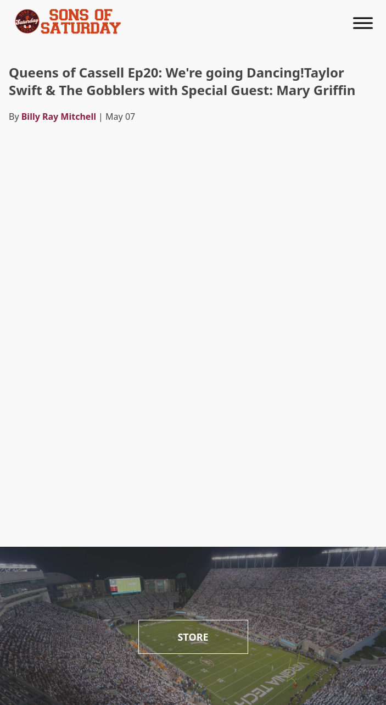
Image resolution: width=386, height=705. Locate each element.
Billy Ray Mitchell (58, 116)
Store (192, 636)
